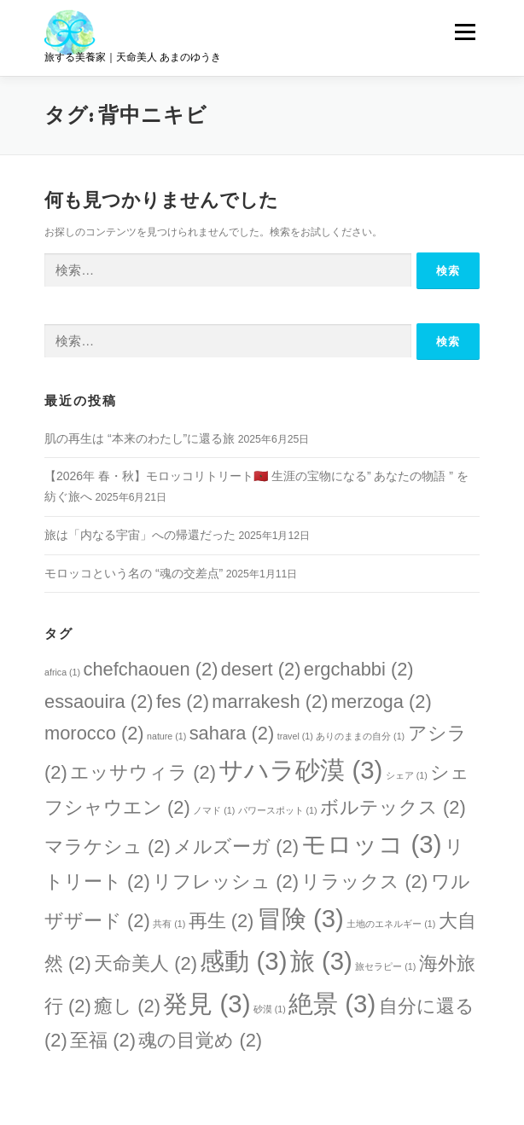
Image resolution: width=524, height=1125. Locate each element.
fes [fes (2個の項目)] (182, 701)
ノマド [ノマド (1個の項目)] (214, 810)
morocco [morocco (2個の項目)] (94, 733)
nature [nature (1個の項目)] (166, 736)
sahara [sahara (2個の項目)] (232, 733)
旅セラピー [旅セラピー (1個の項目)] (385, 966)
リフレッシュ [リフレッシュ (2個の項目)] (226, 881)
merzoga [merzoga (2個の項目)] (381, 701)
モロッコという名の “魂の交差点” (133, 573)
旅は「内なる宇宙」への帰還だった (140, 535)
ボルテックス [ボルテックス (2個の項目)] (393, 807)
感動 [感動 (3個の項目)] (243, 961)
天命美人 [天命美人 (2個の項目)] (145, 963)
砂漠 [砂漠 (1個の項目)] (269, 1009)
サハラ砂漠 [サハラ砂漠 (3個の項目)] (300, 770)
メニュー (465, 32)
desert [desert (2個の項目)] (261, 669)
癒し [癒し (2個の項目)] (127, 1006)
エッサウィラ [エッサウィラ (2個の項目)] (143, 772)
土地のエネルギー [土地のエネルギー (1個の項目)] (390, 924)
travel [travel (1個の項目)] (295, 736)
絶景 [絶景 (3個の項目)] (332, 1003)
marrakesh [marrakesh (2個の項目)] (270, 701)
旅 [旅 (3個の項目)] (321, 961)
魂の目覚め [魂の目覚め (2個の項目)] (200, 1040)
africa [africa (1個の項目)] (62, 672)
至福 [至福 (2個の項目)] (103, 1040)
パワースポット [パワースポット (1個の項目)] (277, 810)
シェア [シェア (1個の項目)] (407, 775)
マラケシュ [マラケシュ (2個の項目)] (107, 846)
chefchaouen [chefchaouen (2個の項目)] (150, 669)
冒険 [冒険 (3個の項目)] (300, 918)
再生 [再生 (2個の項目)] (221, 920)
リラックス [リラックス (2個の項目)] (364, 881)
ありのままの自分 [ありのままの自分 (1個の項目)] (360, 736)
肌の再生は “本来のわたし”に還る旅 (139, 438)
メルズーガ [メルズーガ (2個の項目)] (236, 846)
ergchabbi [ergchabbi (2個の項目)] (359, 669)
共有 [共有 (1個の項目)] (169, 924)
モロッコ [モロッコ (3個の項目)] (371, 844)
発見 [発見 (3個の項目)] (206, 1003)
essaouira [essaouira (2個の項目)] (99, 701)
